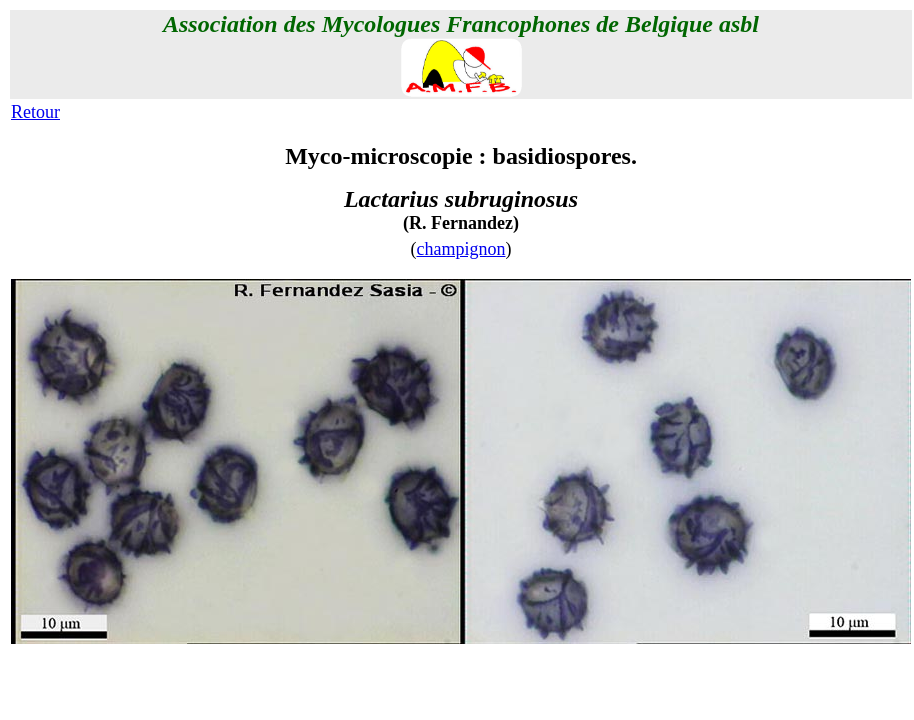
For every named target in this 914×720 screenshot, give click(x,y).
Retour (35, 112)
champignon (461, 249)
